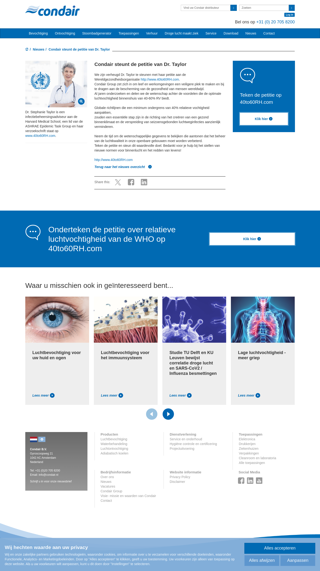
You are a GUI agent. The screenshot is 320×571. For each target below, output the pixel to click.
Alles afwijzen (262, 560)
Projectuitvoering (182, 448)
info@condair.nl (48, 474)
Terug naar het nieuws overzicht (123, 167)
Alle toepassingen (252, 463)
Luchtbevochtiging (114, 439)
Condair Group (111, 491)
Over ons (107, 477)
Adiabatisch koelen (115, 453)
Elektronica (247, 439)
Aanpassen (297, 560)
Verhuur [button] (152, 33)
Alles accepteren (279, 548)
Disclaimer (177, 482)
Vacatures (108, 486)
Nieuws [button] (250, 33)
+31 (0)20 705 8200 (47, 470)
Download (231, 33)
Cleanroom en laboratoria (257, 458)
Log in (289, 14)
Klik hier (264, 119)
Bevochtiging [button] (38, 33)
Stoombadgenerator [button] (97, 33)
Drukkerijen (247, 444)
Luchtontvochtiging (114, 448)
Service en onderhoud (186, 439)
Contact (269, 33)
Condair (52, 10)
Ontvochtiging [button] (65, 33)
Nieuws (38, 49)
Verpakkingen (249, 453)
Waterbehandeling (114, 444)
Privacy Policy (180, 477)
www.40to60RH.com (40, 136)
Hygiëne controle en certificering (193, 444)
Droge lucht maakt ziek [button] (181, 33)
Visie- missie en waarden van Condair (128, 496)
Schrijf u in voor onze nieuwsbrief (51, 481)
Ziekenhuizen (248, 448)
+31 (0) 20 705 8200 (275, 22)
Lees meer (43, 395)
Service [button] (210, 33)
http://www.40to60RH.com (160, 79)
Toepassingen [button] (129, 33)
